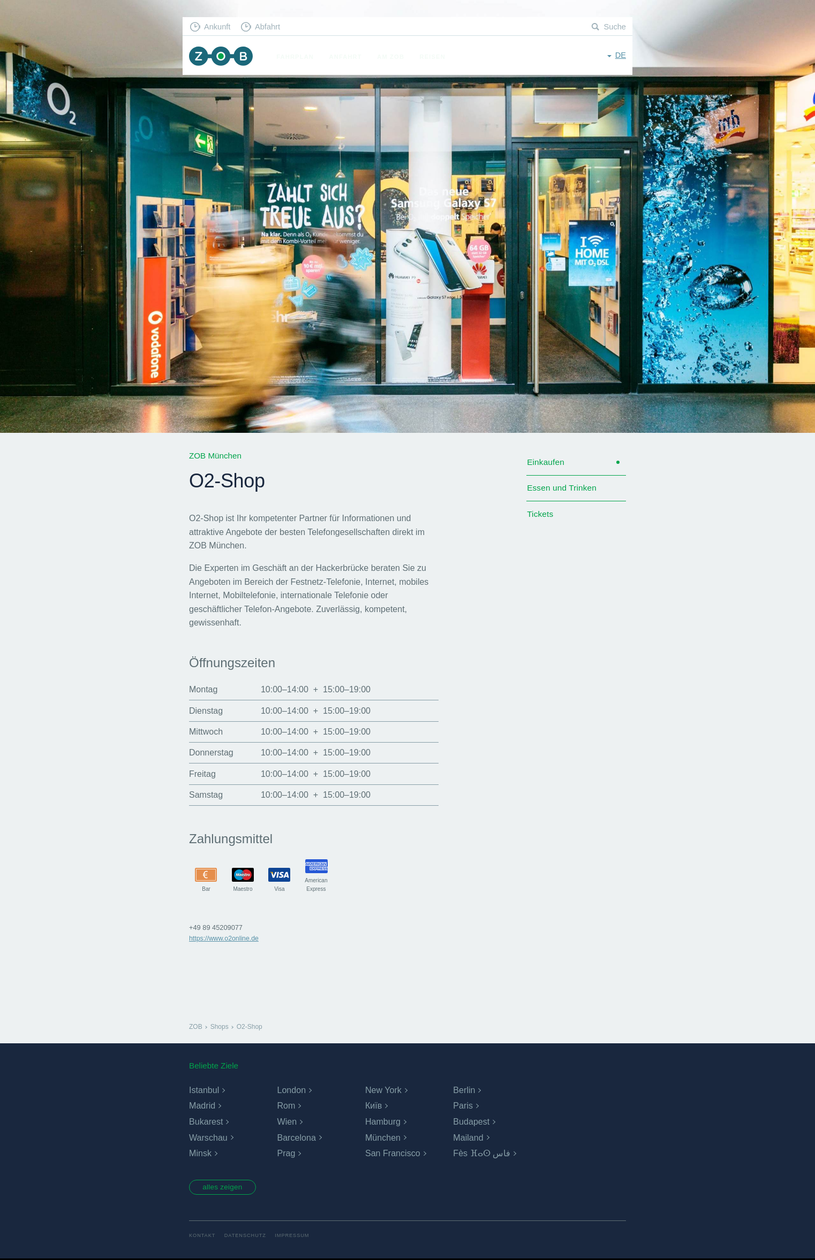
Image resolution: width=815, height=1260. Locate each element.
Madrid (202, 1105)
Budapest (471, 1121)
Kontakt (202, 1237)
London (291, 1090)
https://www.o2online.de (225, 938)
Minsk (200, 1153)
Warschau (208, 1137)
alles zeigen (225, 1187)
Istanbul (204, 1090)
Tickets (540, 517)
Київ (373, 1105)
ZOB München (222, 57)
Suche (614, 27)
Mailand (468, 1137)
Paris (462, 1105)
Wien (286, 1121)
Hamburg (383, 1121)
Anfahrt (347, 57)
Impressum (296, 1237)
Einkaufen (546, 463)
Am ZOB (393, 57)
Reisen (435, 57)
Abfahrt (270, 27)
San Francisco (392, 1153)
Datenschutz (247, 1237)
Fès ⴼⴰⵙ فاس (481, 1153)
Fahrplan (297, 57)
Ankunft (218, 27)
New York (383, 1090)
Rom (286, 1105)
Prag (286, 1153)
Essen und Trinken (563, 489)
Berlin (464, 1090)
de (620, 55)
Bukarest (206, 1121)
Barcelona (296, 1137)
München (383, 1137)
